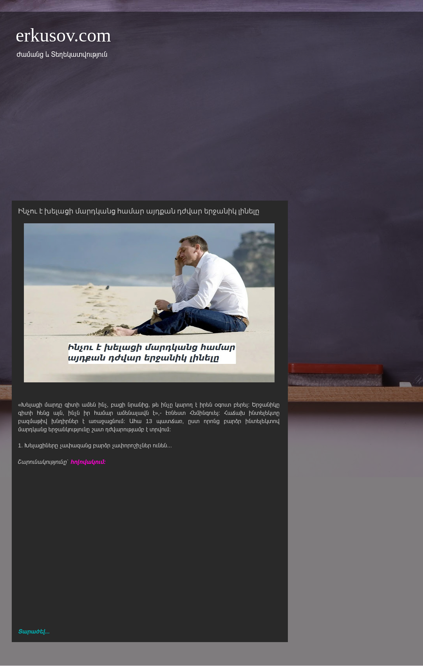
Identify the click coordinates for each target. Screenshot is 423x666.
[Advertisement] (211, 134)
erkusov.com (63, 35)
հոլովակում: (88, 462)
